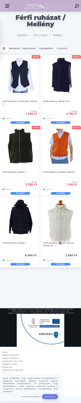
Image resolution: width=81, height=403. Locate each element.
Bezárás (50, 397)
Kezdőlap (22, 35)
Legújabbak (61, 48)
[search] (77, 6)
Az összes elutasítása (30, 397)
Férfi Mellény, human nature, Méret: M (58, 244)
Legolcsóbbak (29, 48)
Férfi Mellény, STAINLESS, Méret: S (20, 102)
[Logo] (36, 6)
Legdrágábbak (46, 48)
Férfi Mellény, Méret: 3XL (56, 101)
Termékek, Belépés (8, 6)
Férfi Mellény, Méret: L (14, 172)
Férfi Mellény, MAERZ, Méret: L (59, 172)
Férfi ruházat (40, 35)
